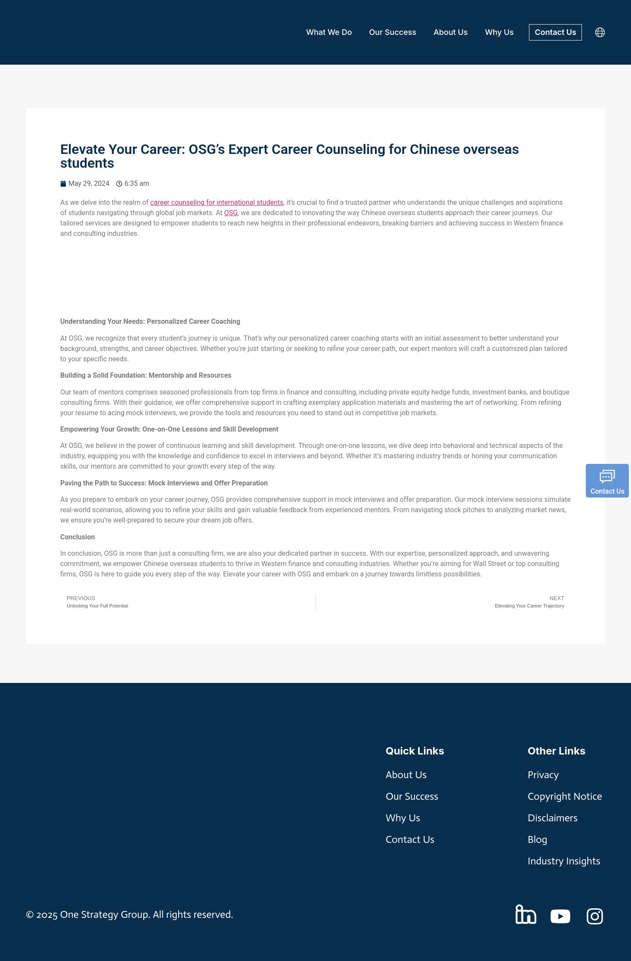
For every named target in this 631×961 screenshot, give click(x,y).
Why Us (499, 32)
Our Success (393, 32)
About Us (450, 32)
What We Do (329, 32)
